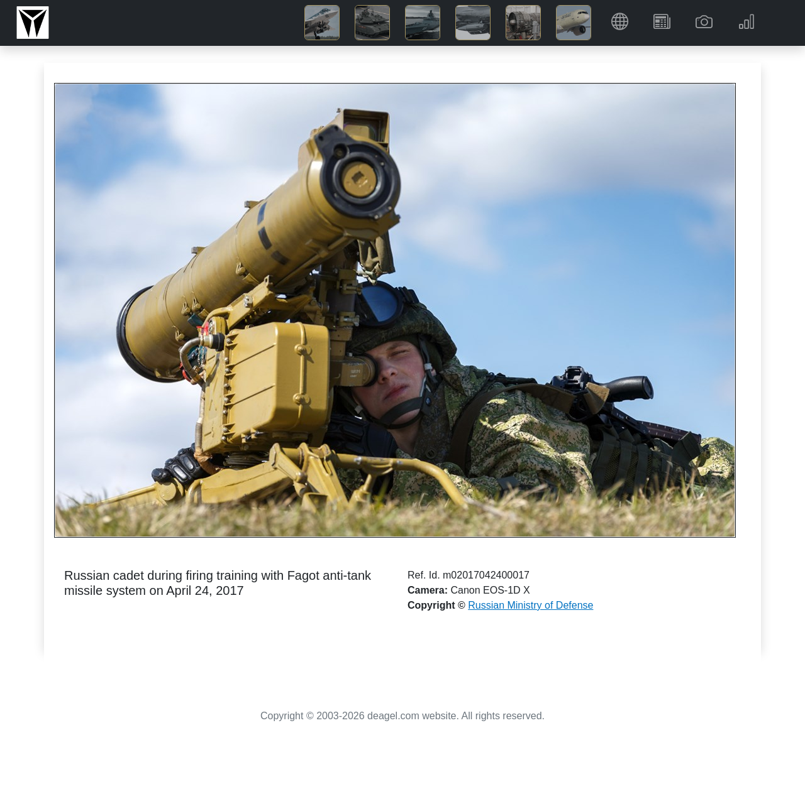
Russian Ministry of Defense (530, 605)
